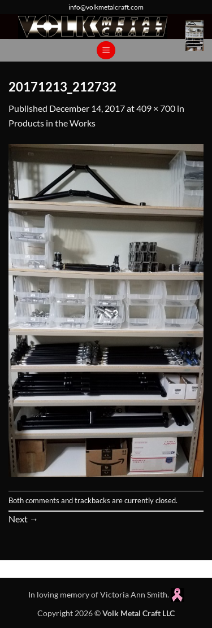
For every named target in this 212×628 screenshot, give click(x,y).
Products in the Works (52, 122)
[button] (194, 35)
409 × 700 (155, 108)
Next (23, 518)
